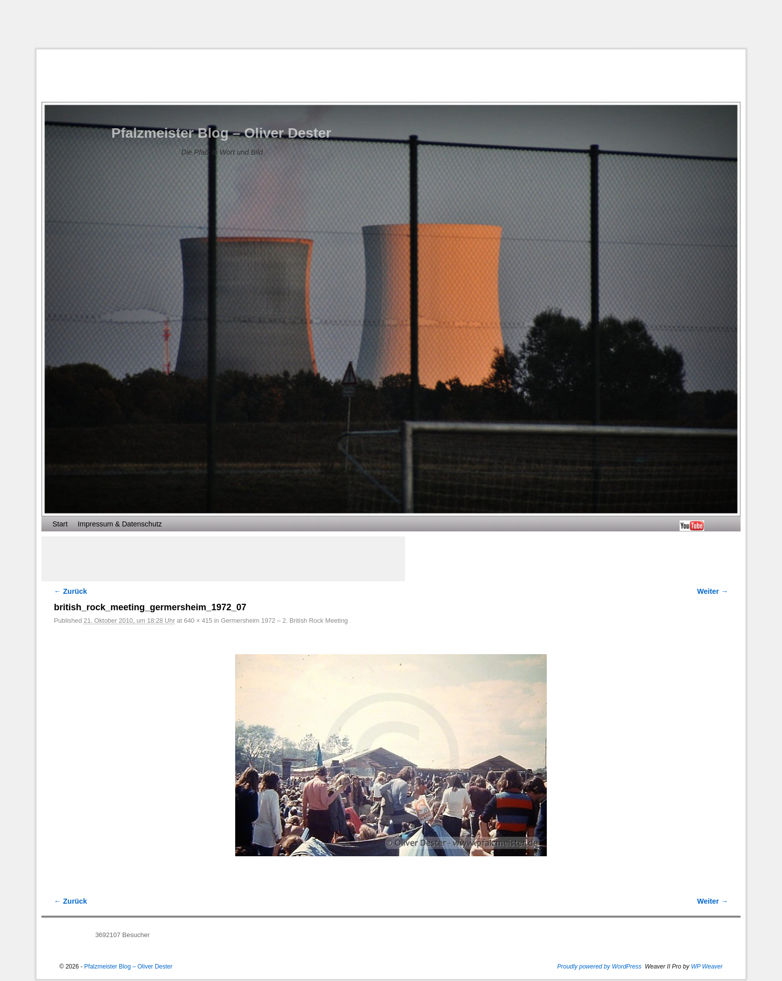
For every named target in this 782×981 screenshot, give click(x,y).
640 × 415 (198, 620)
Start (59, 524)
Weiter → (712, 591)
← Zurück (70, 591)
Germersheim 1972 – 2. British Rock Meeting (284, 620)
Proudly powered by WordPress (599, 966)
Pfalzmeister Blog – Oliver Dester (221, 133)
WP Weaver (707, 966)
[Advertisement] (391, 24)
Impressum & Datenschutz (119, 524)
